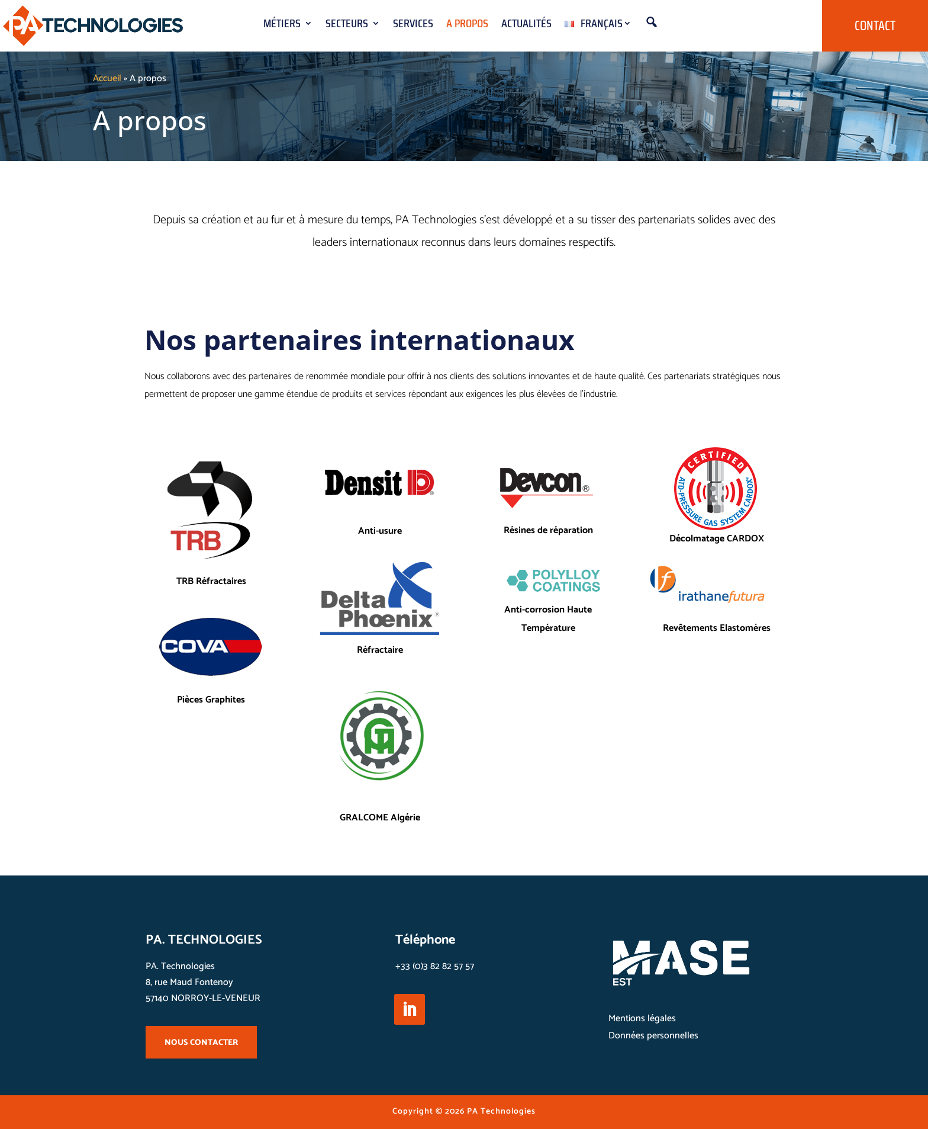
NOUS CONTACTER (201, 1043)
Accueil (107, 78)
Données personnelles (653, 1036)
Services (413, 26)
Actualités (526, 26)
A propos (467, 26)
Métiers (282, 26)
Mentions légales (642, 1019)
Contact (875, 25)
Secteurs (347, 26)
